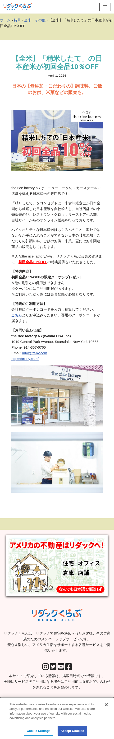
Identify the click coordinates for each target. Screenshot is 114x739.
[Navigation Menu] (104, 7)
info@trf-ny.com (34, 353)
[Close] (106, 707)
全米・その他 (35, 20)
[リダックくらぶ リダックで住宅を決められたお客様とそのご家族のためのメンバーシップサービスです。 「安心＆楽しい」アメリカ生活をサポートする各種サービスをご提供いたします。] (18, 6)
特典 (17, 20)
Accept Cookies (72, 732)
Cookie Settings (38, 732)
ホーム (5, 20)
